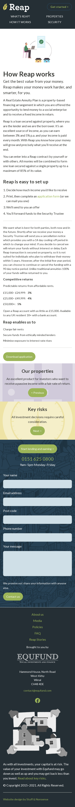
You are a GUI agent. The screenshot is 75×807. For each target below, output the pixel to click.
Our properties (37, 371)
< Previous (37, 392)
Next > (37, 430)
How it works (20, 22)
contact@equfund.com (37, 690)
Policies (37, 627)
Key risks (37, 409)
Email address (12, 493)
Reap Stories (37, 639)
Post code (10, 510)
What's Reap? (20, 16)
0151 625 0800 (38, 459)
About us (38, 614)
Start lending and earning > (37, 448)
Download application (19, 356)
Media (37, 620)
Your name (10, 475)
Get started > (59, 6)
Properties (54, 16)
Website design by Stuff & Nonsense (25, 799)
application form (48, 196)
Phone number (12, 528)
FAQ (37, 633)
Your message (12, 546)
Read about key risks (32, 778)
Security (54, 22)
